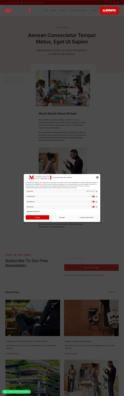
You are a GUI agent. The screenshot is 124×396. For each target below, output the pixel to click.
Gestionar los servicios (33, 211)
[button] (97, 177)
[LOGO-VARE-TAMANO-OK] (17, 9)
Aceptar (37, 217)
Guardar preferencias (86, 217)
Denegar (62, 217)
